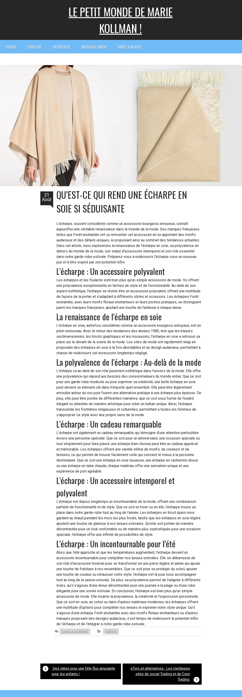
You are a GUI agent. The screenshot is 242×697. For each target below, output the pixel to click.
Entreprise (61, 46)
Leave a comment (75, 631)
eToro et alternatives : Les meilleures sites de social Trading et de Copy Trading (165, 674)
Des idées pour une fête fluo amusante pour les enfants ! (79, 670)
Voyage (11, 46)
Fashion (111, 631)
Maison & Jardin (94, 46)
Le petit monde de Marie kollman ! (121, 19)
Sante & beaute (130, 46)
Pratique (35, 46)
